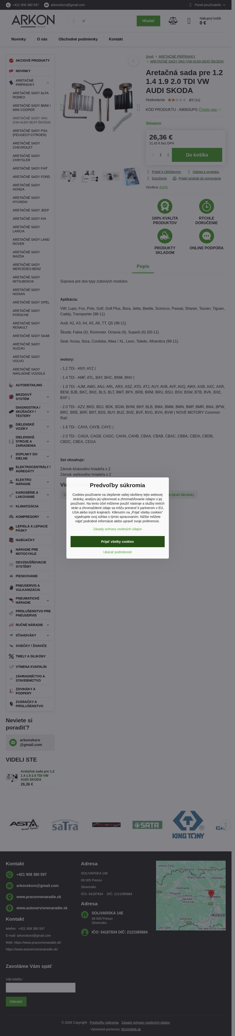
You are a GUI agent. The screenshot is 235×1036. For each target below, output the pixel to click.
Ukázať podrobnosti (117, 552)
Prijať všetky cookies (117, 541)
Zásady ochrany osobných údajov (117, 529)
